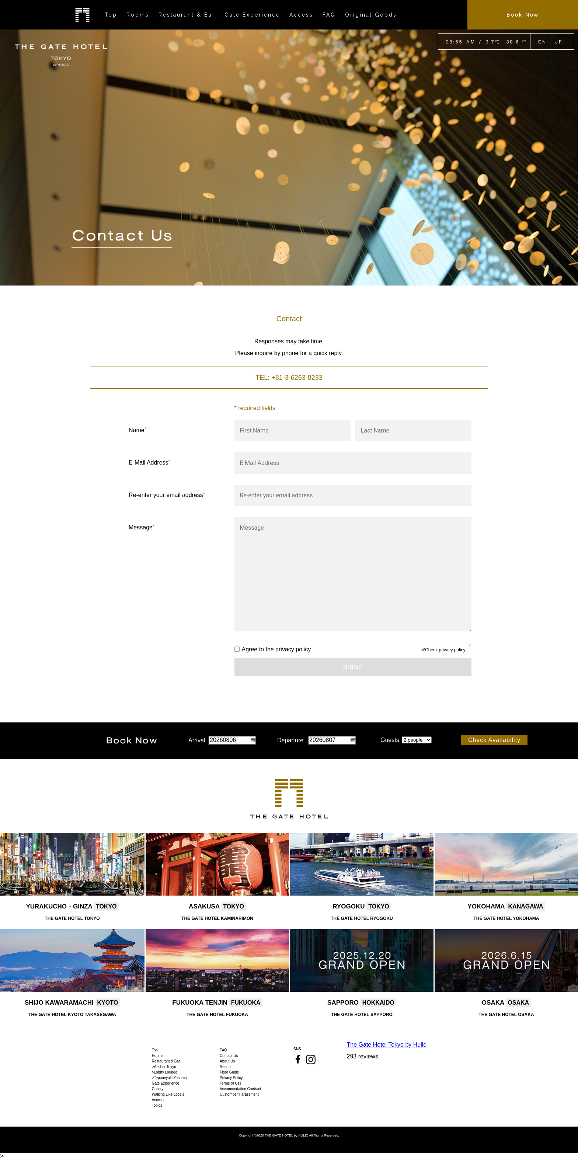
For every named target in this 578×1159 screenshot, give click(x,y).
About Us (227, 1061)
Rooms (158, 1056)
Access (158, 1100)
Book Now (522, 15)
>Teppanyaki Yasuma (169, 1078)
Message (141, 527)
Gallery (158, 1089)
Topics (157, 1105)
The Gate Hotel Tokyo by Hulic (386, 1044)
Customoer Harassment (239, 1094)
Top (155, 1050)
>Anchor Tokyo (164, 1067)
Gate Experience (166, 1083)
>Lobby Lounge (164, 1072)
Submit (352, 667)
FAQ (223, 1050)
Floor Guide (229, 1072)
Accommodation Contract (240, 1089)
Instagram (311, 1059)
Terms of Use (230, 1083)
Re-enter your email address (167, 495)
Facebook (297, 1059)
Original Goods (371, 15)
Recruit (225, 1067)
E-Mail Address (149, 462)
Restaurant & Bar (166, 1061)
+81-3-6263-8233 (297, 377)
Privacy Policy (231, 1078)
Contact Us (229, 1056)
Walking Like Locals (168, 1094)
